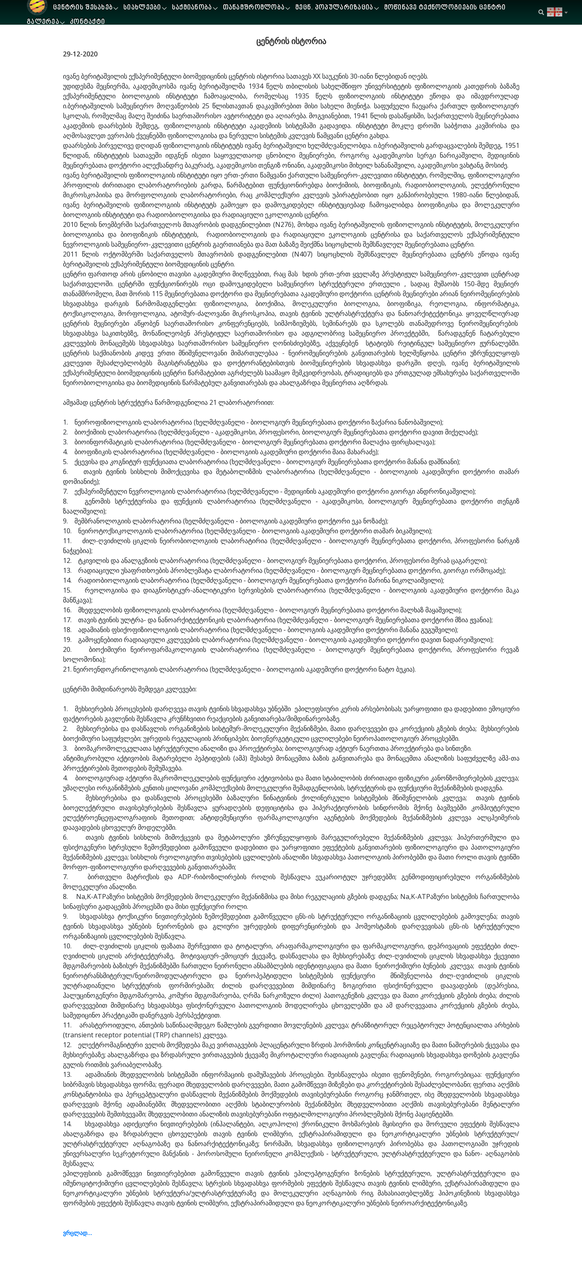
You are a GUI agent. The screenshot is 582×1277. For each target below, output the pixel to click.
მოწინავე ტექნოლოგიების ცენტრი (445, 8)
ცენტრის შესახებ (83, 8)
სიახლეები (142, 8)
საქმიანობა (192, 8)
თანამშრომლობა (254, 8)
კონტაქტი (87, 22)
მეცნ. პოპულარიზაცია (334, 8)
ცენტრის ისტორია (291, 41)
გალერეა (43, 22)
